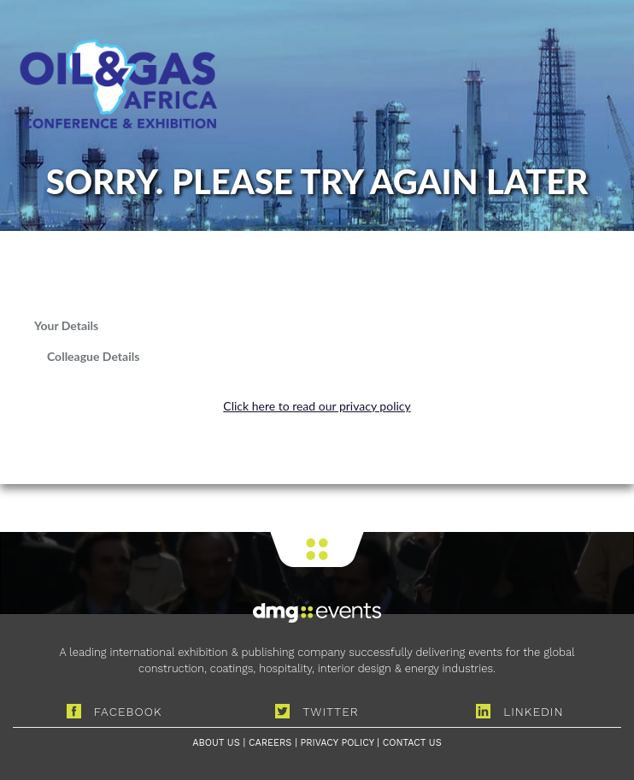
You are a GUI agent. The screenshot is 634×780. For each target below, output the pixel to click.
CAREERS (270, 742)
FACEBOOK (114, 711)
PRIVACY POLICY (337, 742)
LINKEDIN (519, 711)
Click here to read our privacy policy (316, 406)
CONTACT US (412, 742)
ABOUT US (215, 742)
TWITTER (316, 711)
